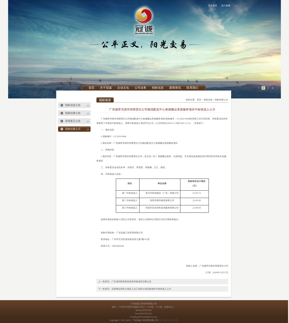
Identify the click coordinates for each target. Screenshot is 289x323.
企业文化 (123, 87)
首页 (91, 87)
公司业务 (140, 87)
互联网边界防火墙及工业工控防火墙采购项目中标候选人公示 (141, 289)
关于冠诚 (106, 87)
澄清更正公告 (73, 121)
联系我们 (192, 87)
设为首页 (212, 5)
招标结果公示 (73, 129)
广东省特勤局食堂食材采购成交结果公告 (131, 281)
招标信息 (158, 87)
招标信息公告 (73, 105)
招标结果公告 (73, 113)
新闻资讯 (175, 87)
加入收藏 (225, 5)
